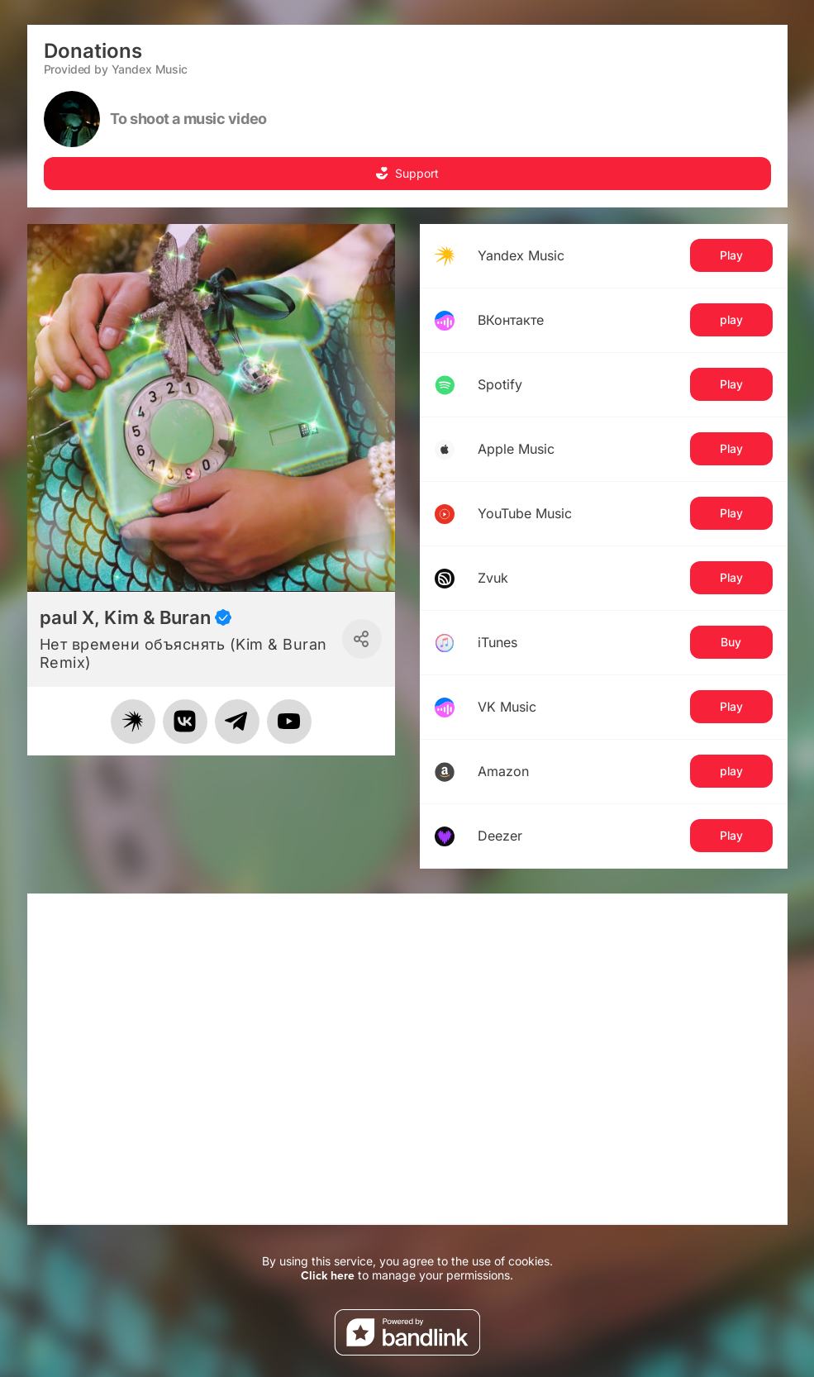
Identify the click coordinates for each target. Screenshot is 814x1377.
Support (407, 173)
